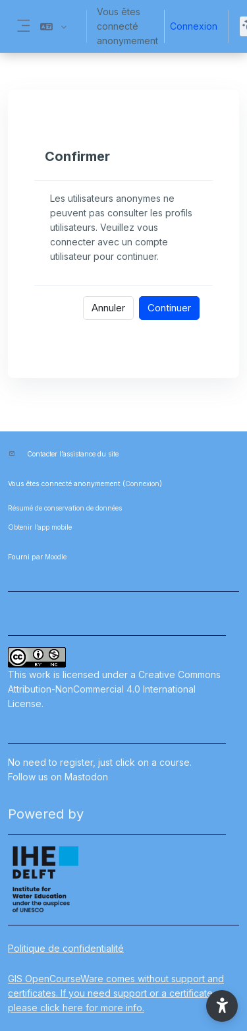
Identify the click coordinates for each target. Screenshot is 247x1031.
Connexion (193, 26)
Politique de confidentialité (66, 948)
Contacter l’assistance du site (73, 454)
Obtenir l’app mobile (40, 527)
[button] (53, 26)
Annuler (108, 307)
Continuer (169, 307)
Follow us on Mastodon (58, 776)
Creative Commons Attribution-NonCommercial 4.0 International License (114, 689)
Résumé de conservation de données (65, 508)
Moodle (56, 557)
